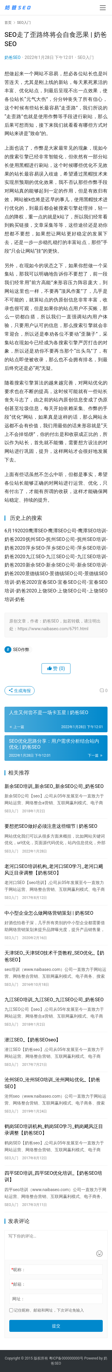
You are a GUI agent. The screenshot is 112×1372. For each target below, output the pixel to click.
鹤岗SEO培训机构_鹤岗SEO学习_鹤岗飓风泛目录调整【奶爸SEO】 (53, 1130)
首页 (8, 23)
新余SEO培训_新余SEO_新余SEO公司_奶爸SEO (54, 786)
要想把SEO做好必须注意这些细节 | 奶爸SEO (50, 826)
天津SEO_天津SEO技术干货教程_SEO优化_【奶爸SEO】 (54, 956)
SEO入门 (86, 57)
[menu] (102, 7)
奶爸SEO (12, 57)
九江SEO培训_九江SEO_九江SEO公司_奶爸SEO (54, 999)
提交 (56, 1325)
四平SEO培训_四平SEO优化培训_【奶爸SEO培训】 (53, 1176)
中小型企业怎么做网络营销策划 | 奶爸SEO (48, 913)
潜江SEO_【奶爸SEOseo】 (32, 1040)
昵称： (18, 1269)
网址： (18, 1298)
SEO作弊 (21, 649)
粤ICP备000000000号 (66, 1358)
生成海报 (19, 690)
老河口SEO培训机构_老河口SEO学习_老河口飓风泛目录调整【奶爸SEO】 (53, 869)
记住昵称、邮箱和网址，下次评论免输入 (46, 1310)
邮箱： (18, 1284)
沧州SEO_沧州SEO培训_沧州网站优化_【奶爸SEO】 (52, 1083)
